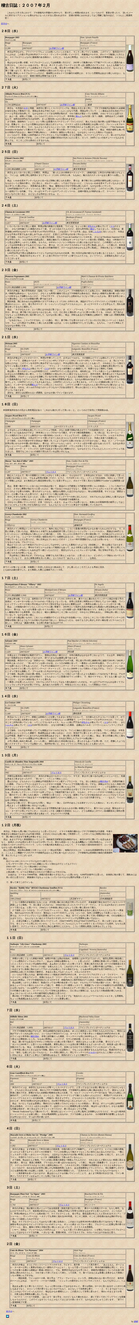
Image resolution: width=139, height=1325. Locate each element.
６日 (26, 108)
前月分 (9, 1311)
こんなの (97, 232)
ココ (112, 226)
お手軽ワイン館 (57, 48)
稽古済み (104, 781)
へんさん (9, 725)
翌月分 (4, 24)
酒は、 (69, 845)
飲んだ (79, 116)
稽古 (92, 229)
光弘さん (92, 226)
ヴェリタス (51, 472)
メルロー (93, 1052)
